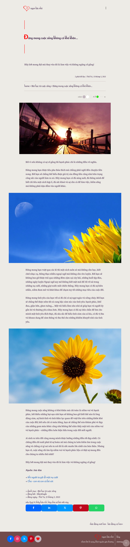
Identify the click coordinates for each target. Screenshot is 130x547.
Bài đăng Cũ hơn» (115, 524)
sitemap (120, 542)
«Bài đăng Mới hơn (98, 524)
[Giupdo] (38, 538)
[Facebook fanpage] (10, 538)
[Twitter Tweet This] (65, 508)
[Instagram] (17, 538)
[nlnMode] (100, 96)
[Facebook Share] (33, 508)
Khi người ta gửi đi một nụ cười (43, 477)
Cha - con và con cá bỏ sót (40, 481)
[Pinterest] (31, 538)
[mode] (84, 96)
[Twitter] (24, 538)
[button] (126, 543)
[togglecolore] (87, 96)
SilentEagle (42, 494)
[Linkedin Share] (49, 508)
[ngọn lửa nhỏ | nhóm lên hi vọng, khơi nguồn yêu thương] (97, 538)
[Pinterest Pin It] (81, 508)
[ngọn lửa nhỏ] (32, 8)
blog (118, 537)
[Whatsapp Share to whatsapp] (96, 508)
